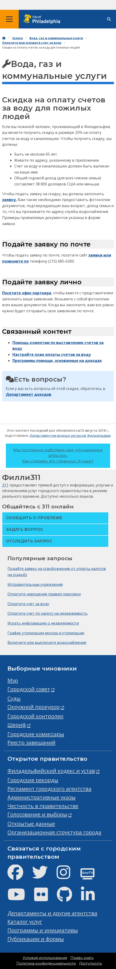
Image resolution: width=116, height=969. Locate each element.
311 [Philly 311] (5, 485)
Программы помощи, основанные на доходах (57, 360)
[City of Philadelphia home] (43, 19)
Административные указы (41, 797)
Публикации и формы (35, 938)
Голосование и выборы (37, 814)
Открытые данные (31, 823)
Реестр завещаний (31, 742)
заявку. (9, 199)
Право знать (82, 958)
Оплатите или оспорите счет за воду (32, 43)
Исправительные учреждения (35, 584)
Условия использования (45, 958)
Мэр (12, 680)
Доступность (90, 963)
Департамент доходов (28, 394)
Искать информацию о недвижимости (43, 623)
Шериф (16, 724)
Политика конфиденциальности (46, 963)
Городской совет (28, 689)
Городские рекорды (32, 780)
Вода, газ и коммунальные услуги (56, 38)
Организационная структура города (54, 832)
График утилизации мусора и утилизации (45, 633)
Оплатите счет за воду (28, 603)
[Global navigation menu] (9, 19)
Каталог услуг (24, 921)
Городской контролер (35, 716)
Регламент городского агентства (49, 788)
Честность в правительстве (42, 805)
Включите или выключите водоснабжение (46, 642)
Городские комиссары (35, 734)
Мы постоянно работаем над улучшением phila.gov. (58, 455)
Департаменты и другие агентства (52, 913)
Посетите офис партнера (26, 292)
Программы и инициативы (42, 930)
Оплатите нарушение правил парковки (44, 594)
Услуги (17, 38)
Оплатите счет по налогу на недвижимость (47, 613)
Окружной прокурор (33, 706)
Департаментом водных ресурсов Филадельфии (70, 435)
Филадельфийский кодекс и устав (51, 770)
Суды (14, 698)
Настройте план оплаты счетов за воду (51, 354)
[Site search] (109, 19)
